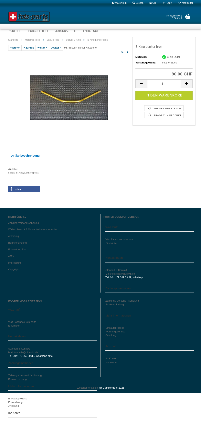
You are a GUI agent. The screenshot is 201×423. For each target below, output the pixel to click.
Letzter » (56, 47)
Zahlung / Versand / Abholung (25, 375)
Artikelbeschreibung (25, 155)
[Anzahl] (164, 83)
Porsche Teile (38, 30)
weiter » (42, 47)
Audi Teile (16, 30)
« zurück (28, 47)
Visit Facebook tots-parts (119, 239)
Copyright (13, 269)
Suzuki (125, 52)
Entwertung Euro (17, 249)
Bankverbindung (17, 242)
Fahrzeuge (91, 30)
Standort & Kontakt (116, 270)
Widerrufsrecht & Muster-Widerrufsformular (32, 229)
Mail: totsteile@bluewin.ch (120, 273)
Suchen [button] (137, 3)
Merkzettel (185, 3)
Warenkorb (119, 3)
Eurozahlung (15, 402)
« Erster (15, 47)
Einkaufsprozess (17, 398)
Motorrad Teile (66, 30)
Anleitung (13, 236)
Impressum (14, 262)
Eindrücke (111, 243)
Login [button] (167, 3)
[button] (153, 3)
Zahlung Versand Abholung (23, 222)
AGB (11, 256)
